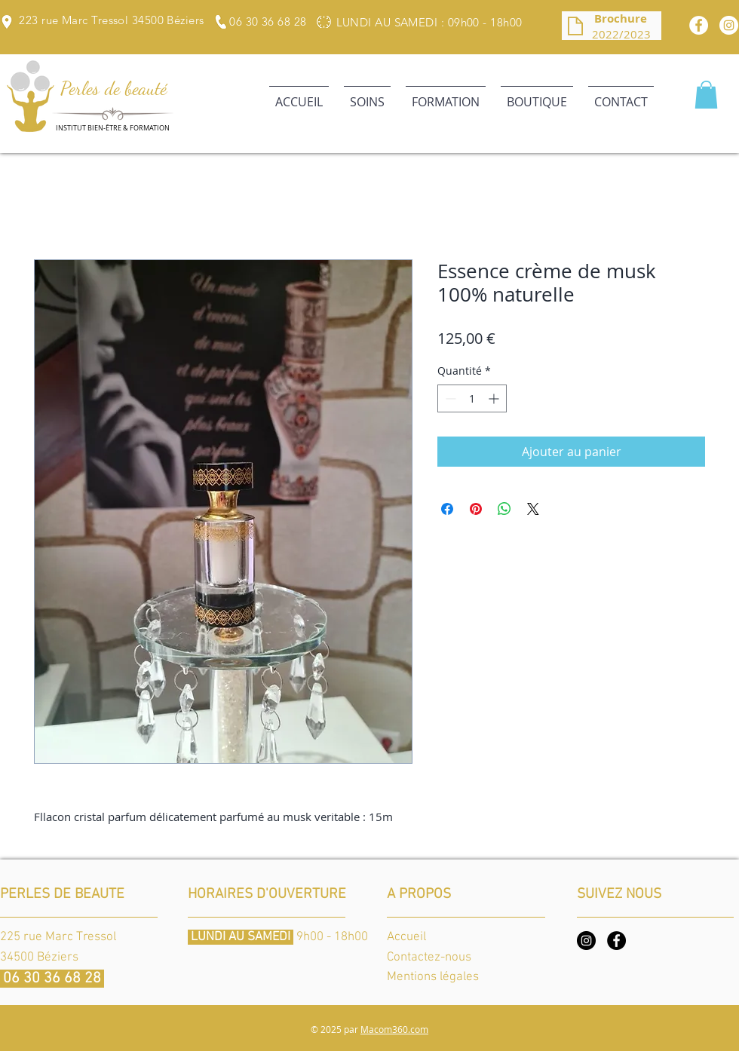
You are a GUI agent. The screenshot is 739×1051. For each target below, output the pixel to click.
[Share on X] (533, 509)
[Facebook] (698, 25)
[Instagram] (586, 940)
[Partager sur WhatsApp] (504, 509)
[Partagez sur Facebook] (447, 509)
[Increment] (495, 398)
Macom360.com (394, 1029)
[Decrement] (449, 398)
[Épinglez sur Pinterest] (476, 509)
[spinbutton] (472, 398)
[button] (367, 95)
